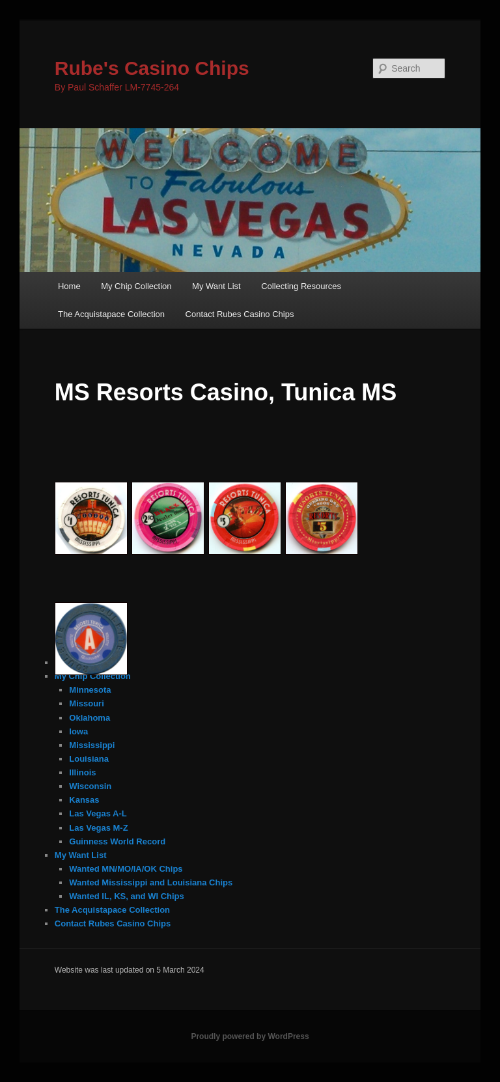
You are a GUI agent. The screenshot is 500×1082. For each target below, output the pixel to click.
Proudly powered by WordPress (250, 1036)
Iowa (78, 731)
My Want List (216, 286)
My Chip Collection (136, 286)
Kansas (84, 800)
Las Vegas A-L (97, 813)
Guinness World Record (117, 841)
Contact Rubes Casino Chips (240, 314)
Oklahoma (89, 718)
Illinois (82, 772)
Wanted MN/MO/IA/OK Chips (125, 869)
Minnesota (90, 690)
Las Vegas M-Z (98, 828)
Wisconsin (90, 786)
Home (69, 286)
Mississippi (92, 745)
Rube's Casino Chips (152, 68)
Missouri (86, 703)
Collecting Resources (301, 286)
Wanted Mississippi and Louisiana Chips (150, 882)
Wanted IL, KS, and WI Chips (126, 896)
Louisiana (89, 759)
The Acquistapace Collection (111, 314)
